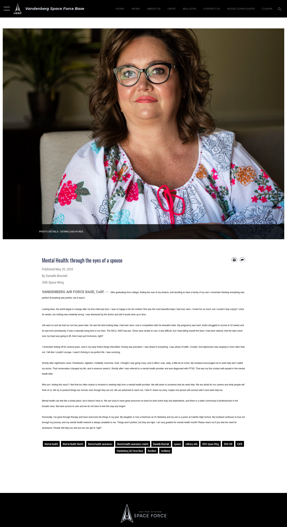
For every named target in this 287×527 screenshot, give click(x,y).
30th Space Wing (210, 444)
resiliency (165, 451)
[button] (6, 8)
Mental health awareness (100, 444)
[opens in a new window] (240, 8)
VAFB (239, 444)
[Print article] (234, 259)
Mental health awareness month (132, 444)
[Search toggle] (280, 9)
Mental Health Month (73, 444)
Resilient (152, 451)
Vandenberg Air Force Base (130, 451)
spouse (177, 444)
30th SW (228, 444)
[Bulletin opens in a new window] (189, 8)
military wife (191, 444)
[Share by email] (242, 259)
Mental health (51, 444)
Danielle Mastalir (161, 444)
